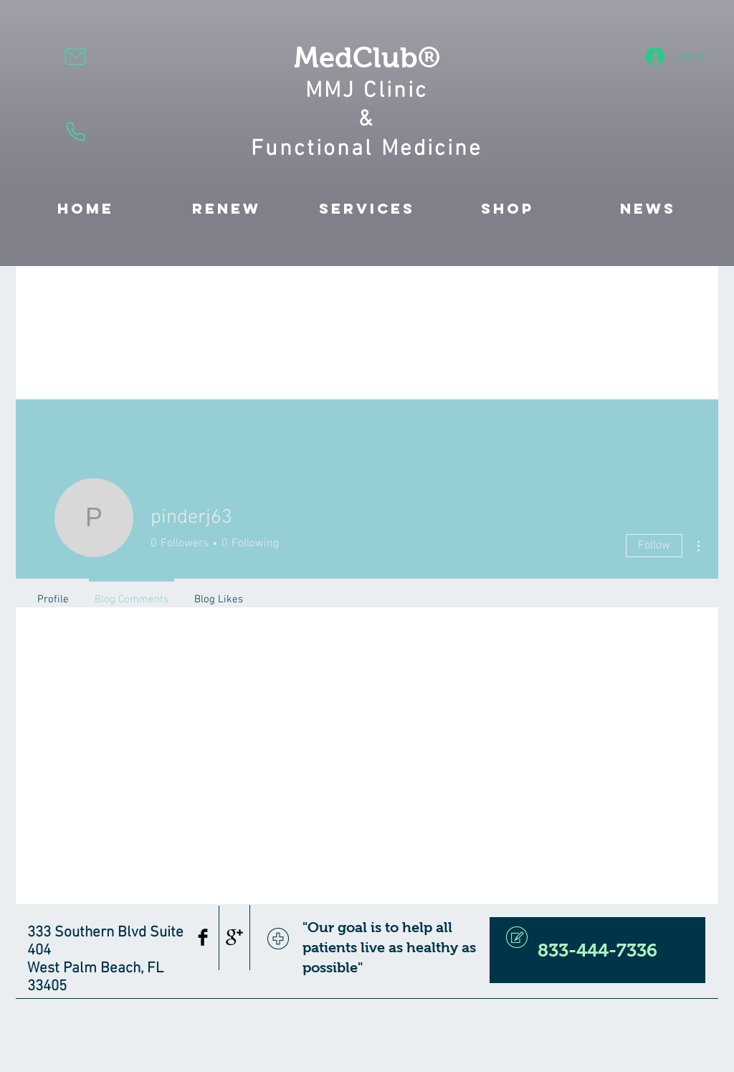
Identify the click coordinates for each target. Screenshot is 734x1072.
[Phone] (75, 131)
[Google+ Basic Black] (234, 937)
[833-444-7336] (597, 950)
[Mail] (75, 57)
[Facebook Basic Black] (202, 937)
